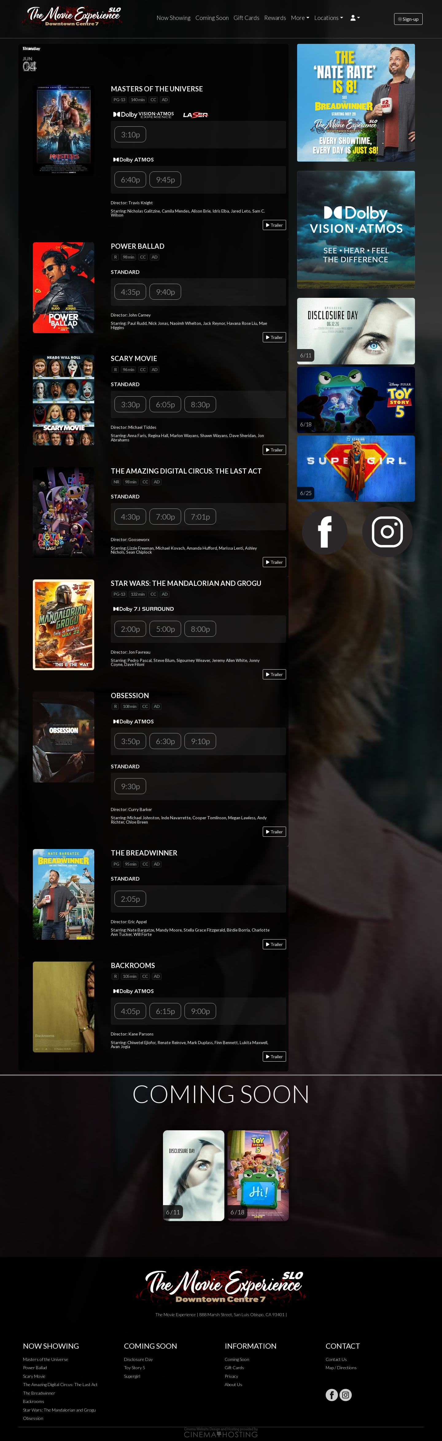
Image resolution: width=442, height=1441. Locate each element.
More (298, 17)
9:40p (165, 291)
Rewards (275, 17)
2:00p (130, 628)
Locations (326, 17)
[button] (355, 18)
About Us (233, 1384)
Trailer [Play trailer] (274, 225)
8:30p (200, 404)
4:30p (130, 516)
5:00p (165, 628)
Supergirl (132, 1376)
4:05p (130, 1011)
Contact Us (336, 1359)
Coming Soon (212, 17)
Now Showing (174, 17)
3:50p (130, 741)
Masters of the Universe (45, 1359)
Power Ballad (35, 1367)
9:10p (200, 741)
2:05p (130, 898)
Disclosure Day (138, 1359)
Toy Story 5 (134, 1367)
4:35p (130, 291)
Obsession (33, 1418)
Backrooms (33, 1401)
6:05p (165, 404)
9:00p (200, 1011)
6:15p (165, 1011)
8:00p (200, 628)
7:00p (165, 516)
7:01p (200, 516)
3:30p (130, 404)
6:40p (130, 179)
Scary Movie (34, 1376)
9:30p (130, 786)
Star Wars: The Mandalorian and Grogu (59, 1409)
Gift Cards (246, 17)
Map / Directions (341, 1367)
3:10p (130, 134)
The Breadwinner (39, 1393)
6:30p (165, 741)
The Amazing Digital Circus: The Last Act (60, 1384)
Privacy (231, 1376)
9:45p (165, 179)
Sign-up (408, 19)
